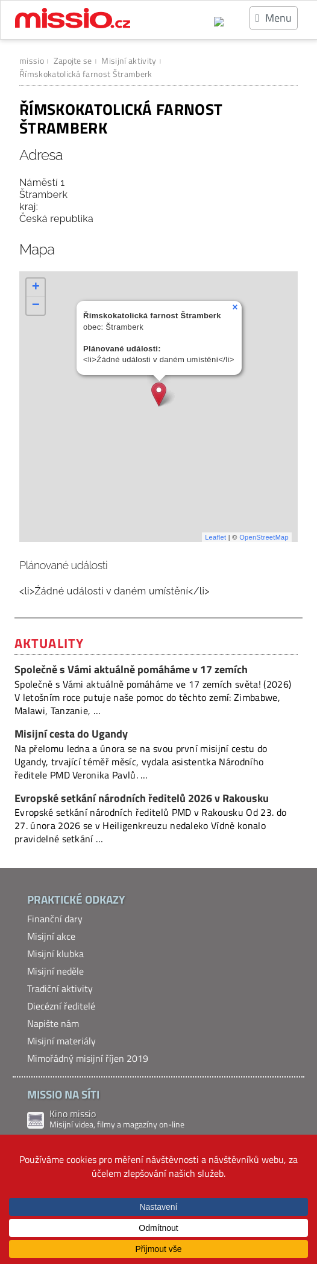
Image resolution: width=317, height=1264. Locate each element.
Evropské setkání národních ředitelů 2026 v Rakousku (141, 798)
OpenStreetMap (264, 537)
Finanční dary (55, 918)
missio (31, 60)
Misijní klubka (55, 953)
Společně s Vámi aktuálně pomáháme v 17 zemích (131, 669)
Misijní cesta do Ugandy (71, 734)
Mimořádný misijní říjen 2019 (87, 1058)
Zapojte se (73, 60)
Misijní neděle (55, 971)
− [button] (36, 306)
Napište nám (53, 1023)
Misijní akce (51, 936)
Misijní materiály (61, 1041)
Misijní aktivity (128, 60)
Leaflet (215, 537)
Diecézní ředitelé (61, 1006)
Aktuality (49, 643)
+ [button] (36, 288)
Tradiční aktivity (60, 988)
